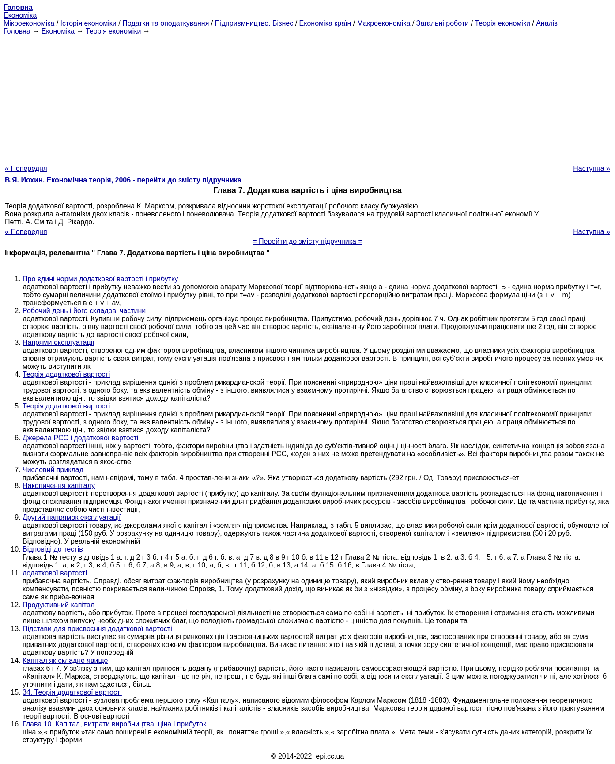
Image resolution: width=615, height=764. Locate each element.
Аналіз (547, 23)
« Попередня (26, 168)
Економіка (20, 15)
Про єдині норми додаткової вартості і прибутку (100, 279)
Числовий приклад (53, 469)
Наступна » (591, 168)
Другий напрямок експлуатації (72, 517)
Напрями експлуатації (58, 342)
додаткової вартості (55, 573)
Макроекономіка (384, 23)
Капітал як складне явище (65, 660)
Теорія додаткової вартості (66, 374)
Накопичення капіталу (59, 485)
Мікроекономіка (29, 23)
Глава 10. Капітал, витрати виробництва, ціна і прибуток (114, 724)
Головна (17, 31)
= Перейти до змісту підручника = (307, 241)
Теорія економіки (502, 23)
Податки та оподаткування (165, 23)
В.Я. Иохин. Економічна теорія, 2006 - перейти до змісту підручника (123, 180)
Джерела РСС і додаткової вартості (80, 438)
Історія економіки (88, 23)
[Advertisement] (308, 97)
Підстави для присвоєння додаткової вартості (97, 628)
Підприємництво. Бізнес (254, 23)
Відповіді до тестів (53, 549)
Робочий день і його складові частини (84, 310)
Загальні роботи (442, 23)
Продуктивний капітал (58, 605)
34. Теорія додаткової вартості (72, 692)
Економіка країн (325, 23)
